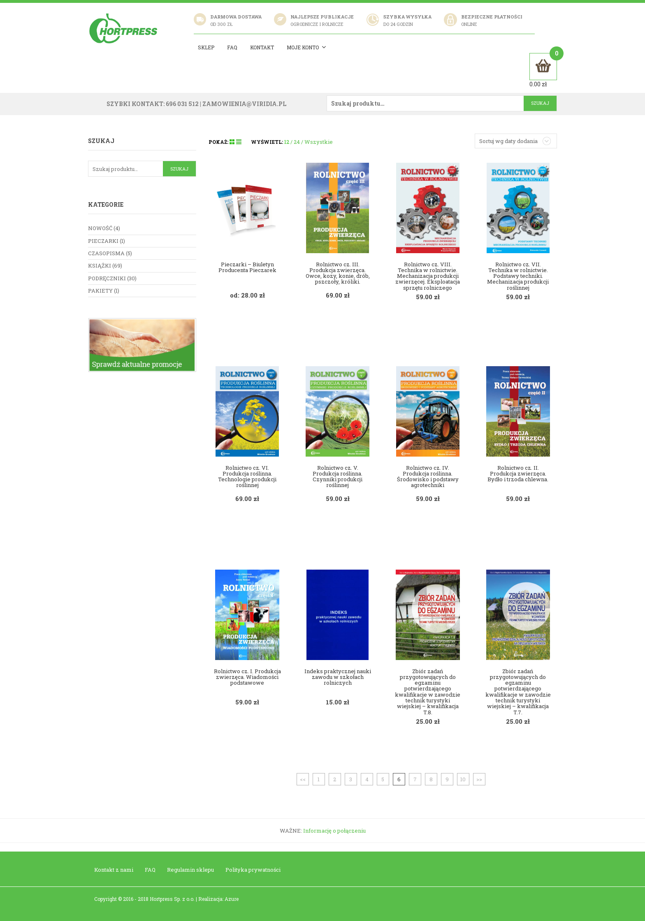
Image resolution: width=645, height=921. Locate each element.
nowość (100, 227)
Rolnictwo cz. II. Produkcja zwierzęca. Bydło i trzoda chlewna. (517, 472)
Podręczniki (107, 278)
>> (479, 778)
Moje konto (307, 47)
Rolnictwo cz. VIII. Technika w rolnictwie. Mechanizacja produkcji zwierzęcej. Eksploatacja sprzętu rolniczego (427, 275)
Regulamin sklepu (190, 869)
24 (297, 141)
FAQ (150, 869)
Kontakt (263, 47)
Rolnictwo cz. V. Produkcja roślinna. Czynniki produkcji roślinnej (337, 475)
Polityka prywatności (253, 869)
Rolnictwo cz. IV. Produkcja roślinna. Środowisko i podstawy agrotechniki (428, 475)
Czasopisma (106, 252)
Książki (99, 265)
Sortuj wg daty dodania (508, 140)
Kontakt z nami (113, 869)
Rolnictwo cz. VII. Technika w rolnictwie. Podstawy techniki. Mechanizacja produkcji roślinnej (518, 275)
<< (303, 778)
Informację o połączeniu (334, 829)
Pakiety (100, 290)
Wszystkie (318, 141)
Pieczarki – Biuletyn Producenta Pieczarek (247, 266)
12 (286, 141)
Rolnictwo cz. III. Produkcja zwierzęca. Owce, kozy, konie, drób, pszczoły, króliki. (338, 272)
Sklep (207, 47)
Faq (233, 47)
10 (463, 778)
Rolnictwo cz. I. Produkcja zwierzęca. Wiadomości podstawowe (247, 676)
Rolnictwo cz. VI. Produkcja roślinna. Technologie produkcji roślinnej (247, 475)
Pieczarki (103, 240)
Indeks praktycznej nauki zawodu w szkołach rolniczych (337, 676)
